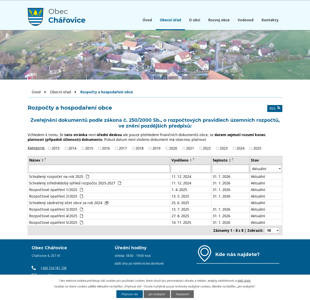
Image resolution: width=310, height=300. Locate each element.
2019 (156, 148)
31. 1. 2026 (221, 176)
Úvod (147, 20)
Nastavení (182, 294)
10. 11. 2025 (181, 222)
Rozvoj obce (219, 20)
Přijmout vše (129, 294)
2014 (72, 148)
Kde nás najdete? (237, 254)
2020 (173, 148)
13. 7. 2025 (180, 209)
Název (36, 160)
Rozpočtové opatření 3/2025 (56, 209)
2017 (123, 148)
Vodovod (245, 20)
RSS (274, 108)
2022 (207, 148)
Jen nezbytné (157, 294)
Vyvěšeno (182, 160)
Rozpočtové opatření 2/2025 (56, 196)
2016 (106, 148)
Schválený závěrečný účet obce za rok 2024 (68, 202)
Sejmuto (222, 160)
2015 (89, 148)
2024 (240, 148)
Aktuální (258, 176)
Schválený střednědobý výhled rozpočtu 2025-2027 (75, 183)
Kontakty (269, 20)
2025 (257, 148)
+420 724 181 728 (53, 268)
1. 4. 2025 (179, 189)
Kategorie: (36, 147)
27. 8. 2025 (180, 215)
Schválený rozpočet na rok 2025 (59, 176)
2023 (224, 148)
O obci (194, 20)
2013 (55, 148)
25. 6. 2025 (180, 202)
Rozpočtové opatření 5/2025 (56, 222)
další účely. (244, 280)
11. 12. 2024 (181, 176)
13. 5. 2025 (180, 196)
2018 (139, 148)
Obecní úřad (170, 20)
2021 (190, 148)
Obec (67, 15)
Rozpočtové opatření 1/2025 (56, 189)
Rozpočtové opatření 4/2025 (56, 215)
